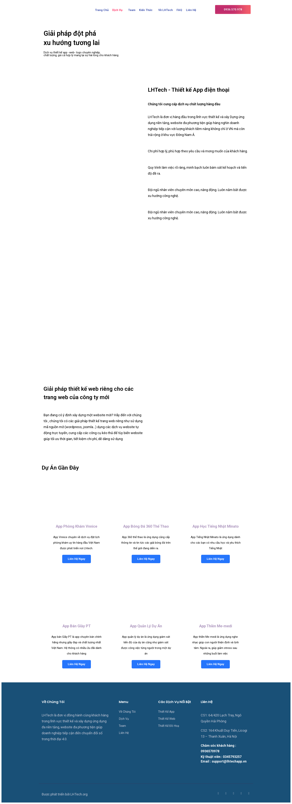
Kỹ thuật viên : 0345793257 (221, 757)
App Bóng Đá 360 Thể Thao (146, 526)
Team (132, 10)
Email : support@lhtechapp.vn (224, 761)
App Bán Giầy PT (76, 626)
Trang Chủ (102, 10)
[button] (233, 9)
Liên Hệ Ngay (76, 559)
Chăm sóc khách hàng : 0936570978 (218, 748)
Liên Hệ (191, 10)
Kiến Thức (146, 10)
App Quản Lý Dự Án (146, 626)
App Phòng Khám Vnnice (76, 526)
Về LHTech (165, 10)
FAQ (179, 10)
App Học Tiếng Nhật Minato (215, 526)
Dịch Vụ (117, 10)
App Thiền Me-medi (215, 626)
